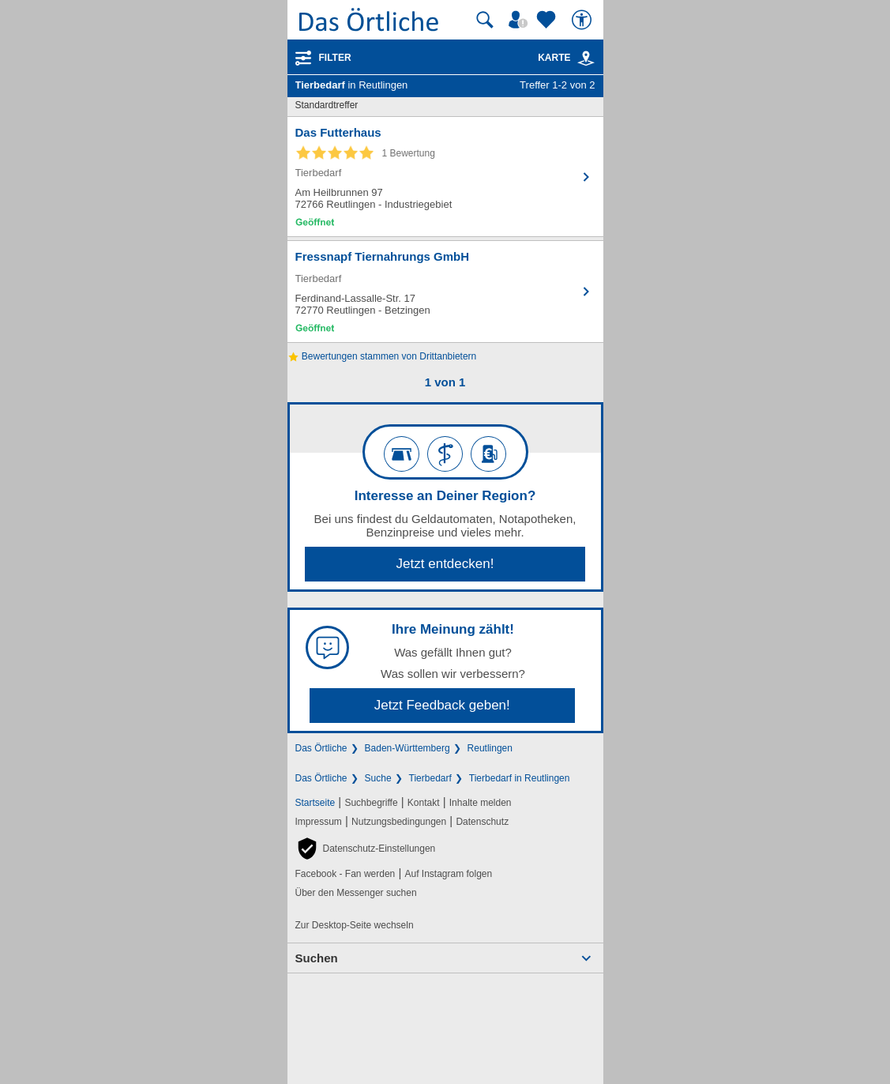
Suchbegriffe (370, 802)
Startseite (315, 802)
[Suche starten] (485, 20)
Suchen (316, 958)
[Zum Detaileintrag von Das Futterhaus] (445, 176)
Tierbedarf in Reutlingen (519, 778)
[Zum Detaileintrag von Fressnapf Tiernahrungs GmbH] (445, 291)
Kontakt (423, 802)
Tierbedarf (430, 778)
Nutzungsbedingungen (398, 821)
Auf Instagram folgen (448, 873)
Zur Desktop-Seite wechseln (354, 925)
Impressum (318, 821)
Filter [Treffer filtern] (335, 57)
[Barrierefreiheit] (583, 20)
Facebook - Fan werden (345, 873)
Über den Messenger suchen (356, 892)
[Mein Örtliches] (520, 20)
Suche (378, 778)
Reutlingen (490, 748)
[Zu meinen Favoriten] (548, 20)
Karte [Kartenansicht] (566, 57)
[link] (585, 58)
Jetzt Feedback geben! (442, 705)
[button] (365, 848)
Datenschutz (482, 821)
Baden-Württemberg (407, 748)
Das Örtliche (321, 748)
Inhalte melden (480, 802)
